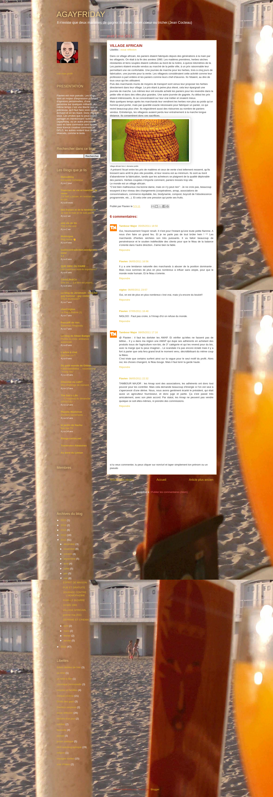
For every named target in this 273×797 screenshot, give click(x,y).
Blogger (155, 789)
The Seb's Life (69, 395)
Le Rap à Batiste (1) (71, 312)
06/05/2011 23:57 (137, 289)
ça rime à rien (64, 678)
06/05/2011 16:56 (138, 261)
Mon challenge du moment (75, 385)
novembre (69, 548)
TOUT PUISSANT (70, 299)
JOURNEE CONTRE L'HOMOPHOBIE (74, 594)
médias (61, 724)
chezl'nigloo (68, 309)
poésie (60, 735)
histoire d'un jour (66, 718)
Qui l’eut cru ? (68, 355)
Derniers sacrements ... (73, 415)
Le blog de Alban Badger (75, 335)
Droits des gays (65, 701)
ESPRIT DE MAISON (75, 582)
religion (61, 752)
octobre (68, 553)
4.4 (62, 256)
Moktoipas (67, 236)
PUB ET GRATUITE (74, 587)
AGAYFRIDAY (81, 14)
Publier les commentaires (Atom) (169, 492)
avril (66, 625)
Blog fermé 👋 (68, 239)
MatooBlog (67, 176)
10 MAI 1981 (70, 605)
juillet (67, 568)
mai (66, 578)
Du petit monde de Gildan (76, 365)
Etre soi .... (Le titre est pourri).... (78, 282)
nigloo (123, 289)
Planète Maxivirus (71, 411)
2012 (64, 535)
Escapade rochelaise (72, 180)
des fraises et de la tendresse (78, 209)
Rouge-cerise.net (71, 438)
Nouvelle (62, 730)
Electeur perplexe (66, 707)
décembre (69, 544)
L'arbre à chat (69, 352)
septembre (70, 558)
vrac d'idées (63, 764)
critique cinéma (65, 695)
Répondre (124, 250)
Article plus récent (122, 479)
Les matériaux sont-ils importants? (79, 269)
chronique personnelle (69, 684)
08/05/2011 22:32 (138, 378)
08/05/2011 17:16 (148, 332)
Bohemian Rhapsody (72, 325)
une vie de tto (69, 223)
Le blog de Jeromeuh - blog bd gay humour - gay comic (79, 294)
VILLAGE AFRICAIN (74, 610)
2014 (64, 525)
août (66, 563)
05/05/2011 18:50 (148, 225)
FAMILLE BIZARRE (74, 600)
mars (67, 630)
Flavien (123, 261)
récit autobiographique (69, 747)
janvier (68, 640)
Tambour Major (128, 225)
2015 (64, 520)
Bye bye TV (67, 428)
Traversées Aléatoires (74, 445)
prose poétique (65, 741)
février (67, 635)
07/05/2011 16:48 (138, 311)
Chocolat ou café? (72, 381)
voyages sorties (65, 758)
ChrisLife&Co (69, 279)
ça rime (61, 672)
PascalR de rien (70, 322)
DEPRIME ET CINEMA (76, 619)
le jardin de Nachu (71, 425)
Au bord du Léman (72, 452)
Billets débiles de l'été (69, 667)
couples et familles (67, 690)
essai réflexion (128, 49)
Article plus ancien (201, 479)
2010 (64, 646)
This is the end (68, 226)
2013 (64, 530)
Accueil (161, 479)
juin (66, 573)
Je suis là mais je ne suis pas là (77, 213)
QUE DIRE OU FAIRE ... (74, 266)
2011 (64, 539)
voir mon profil (65, 73)
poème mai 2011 (72, 614)
